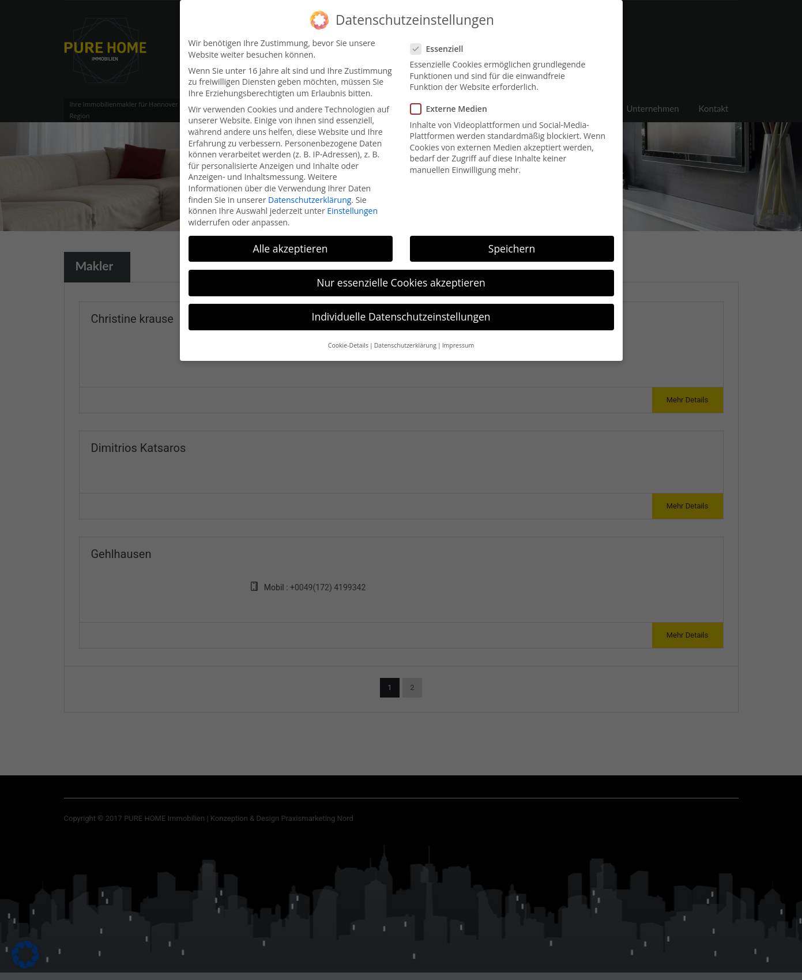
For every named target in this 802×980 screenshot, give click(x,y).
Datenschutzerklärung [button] (405, 338)
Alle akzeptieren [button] (290, 241)
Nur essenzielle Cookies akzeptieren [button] (401, 275)
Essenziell (440, 41)
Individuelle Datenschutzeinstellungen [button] (401, 309)
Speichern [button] (511, 241)
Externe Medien (452, 101)
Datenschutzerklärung (309, 192)
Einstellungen (352, 203)
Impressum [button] (458, 338)
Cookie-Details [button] (348, 338)
